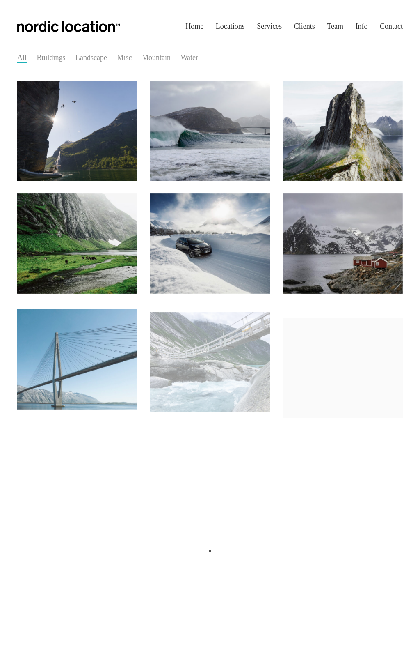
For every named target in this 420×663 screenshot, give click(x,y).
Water (190, 57)
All (22, 57)
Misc (124, 57)
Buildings (51, 57)
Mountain (156, 57)
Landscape (91, 57)
